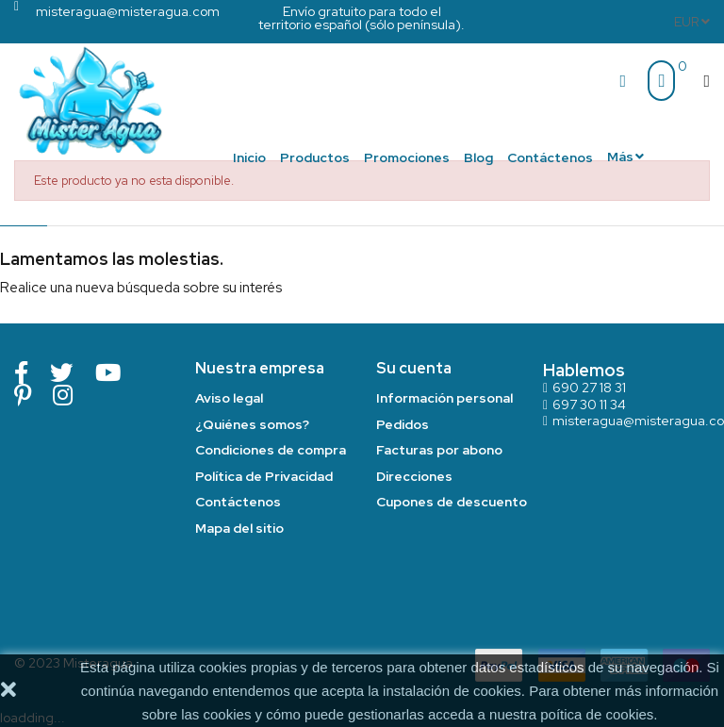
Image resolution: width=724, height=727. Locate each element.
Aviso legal (229, 397)
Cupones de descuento (451, 501)
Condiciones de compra (270, 449)
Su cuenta (414, 368)
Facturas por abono (439, 449)
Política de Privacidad (264, 476)
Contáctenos (238, 501)
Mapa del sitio (239, 528)
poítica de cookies (596, 714)
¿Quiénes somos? (252, 424)
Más (620, 156)
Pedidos (402, 424)
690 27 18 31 (589, 387)
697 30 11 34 (589, 404)
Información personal (444, 397)
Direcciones (414, 476)
